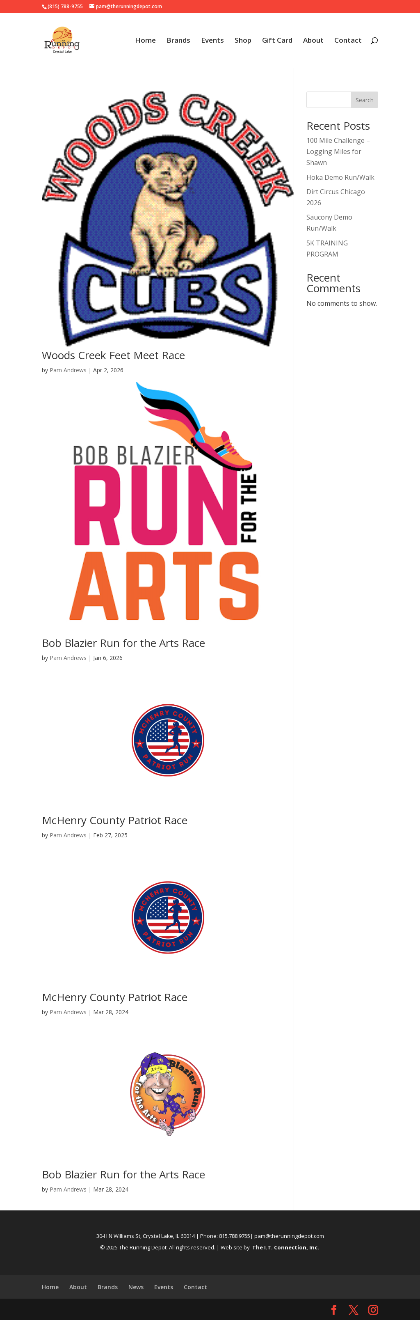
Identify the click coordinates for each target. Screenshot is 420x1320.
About (313, 41)
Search (365, 100)
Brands (178, 41)
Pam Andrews (68, 370)
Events (212, 41)
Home (145, 41)
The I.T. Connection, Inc (284, 1247)
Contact (348, 41)
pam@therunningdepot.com (289, 1236)
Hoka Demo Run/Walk (340, 177)
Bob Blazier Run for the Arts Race (123, 642)
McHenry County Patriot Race (114, 820)
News (136, 1287)
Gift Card (277, 41)
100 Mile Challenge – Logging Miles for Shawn (338, 151)
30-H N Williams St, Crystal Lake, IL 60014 (145, 1236)
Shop (243, 41)
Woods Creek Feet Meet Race (113, 355)
